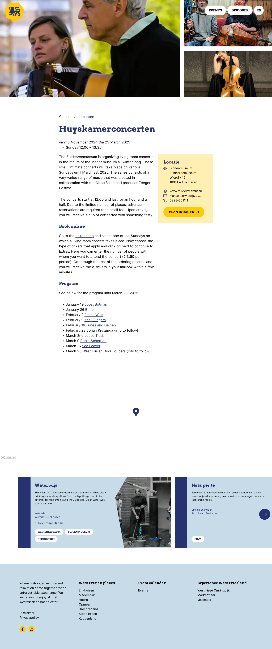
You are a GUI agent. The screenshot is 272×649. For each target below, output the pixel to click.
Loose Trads (94, 336)
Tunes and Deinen (101, 325)
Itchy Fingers (95, 320)
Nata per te (203, 485)
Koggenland (87, 618)
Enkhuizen (86, 590)
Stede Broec (88, 614)
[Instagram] (31, 629)
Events (215, 10)
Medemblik (87, 595)
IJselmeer (204, 600)
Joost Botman (96, 304)
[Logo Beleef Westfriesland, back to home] (24, 11)
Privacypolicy (29, 617)
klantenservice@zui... (185, 196)
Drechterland (88, 609)
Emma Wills (93, 315)
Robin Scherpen (93, 341)
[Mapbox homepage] (8, 457)
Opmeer (85, 604)
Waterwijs (46, 485)
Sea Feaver (91, 346)
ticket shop (84, 236)
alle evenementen (76, 117)
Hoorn (83, 600)
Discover (240, 10)
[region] (136, 417)
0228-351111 (179, 200)
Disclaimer (27, 613)
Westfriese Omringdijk (213, 590)
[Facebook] (22, 629)
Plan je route (184, 212)
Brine (89, 310)
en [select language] (259, 10)
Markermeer (206, 595)
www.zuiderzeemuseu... (187, 191)
